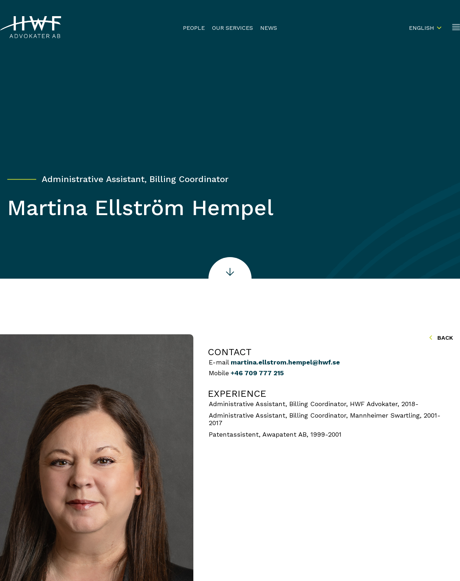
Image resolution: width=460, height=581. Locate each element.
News (268, 27)
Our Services (232, 27)
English (421, 27)
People (194, 27)
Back (441, 337)
